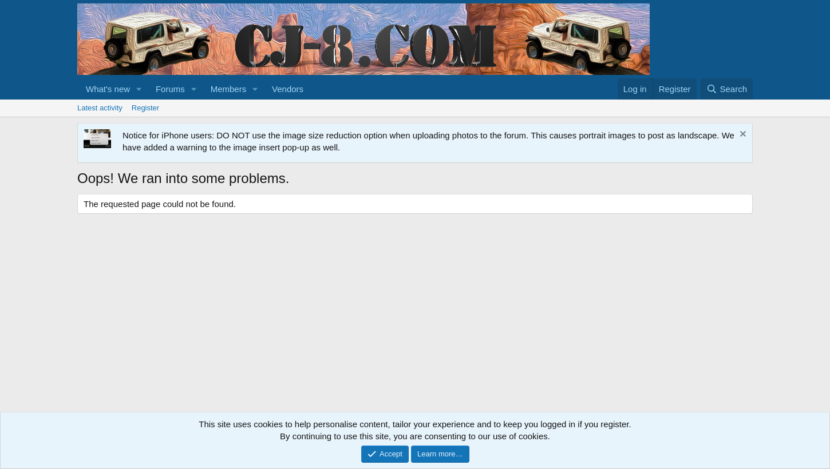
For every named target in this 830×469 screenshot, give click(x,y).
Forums (170, 89)
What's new (108, 89)
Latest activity (99, 108)
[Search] (727, 89)
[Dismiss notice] (741, 135)
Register (145, 108)
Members (229, 89)
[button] (139, 89)
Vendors (287, 89)
